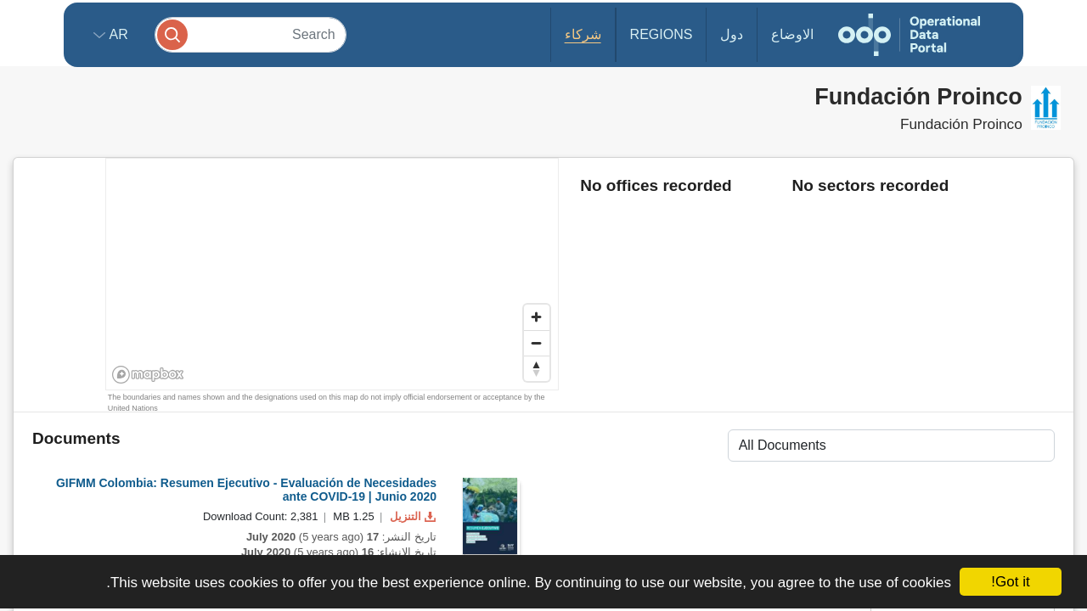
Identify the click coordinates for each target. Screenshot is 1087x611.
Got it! (1010, 582)
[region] (333, 275)
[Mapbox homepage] (148, 375)
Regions (661, 34)
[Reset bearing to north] (536, 368)
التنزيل (411, 516)
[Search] (250, 34)
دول (731, 34)
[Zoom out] (536, 343)
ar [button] (116, 34)
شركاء (583, 34)
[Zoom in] (536, 317)
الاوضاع (792, 34)
